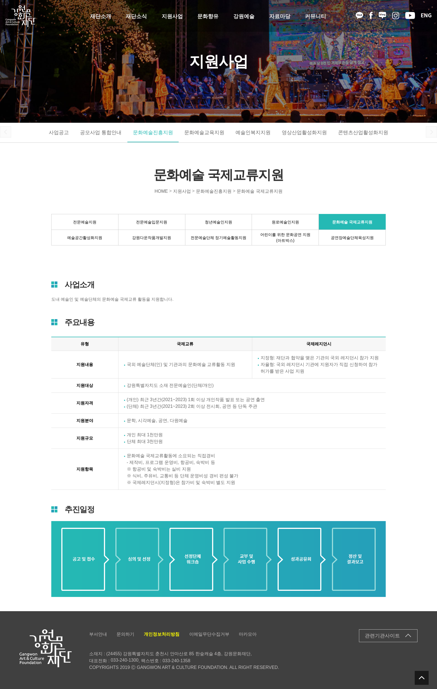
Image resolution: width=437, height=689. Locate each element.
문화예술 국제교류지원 (259, 191)
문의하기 (125, 634)
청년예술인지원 (218, 222)
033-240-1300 (125, 660)
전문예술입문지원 (151, 222)
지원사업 (172, 16)
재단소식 (136, 16)
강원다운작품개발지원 (151, 237)
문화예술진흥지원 (153, 132)
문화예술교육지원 (204, 132)
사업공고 (59, 132)
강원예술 (243, 16)
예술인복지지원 (253, 132)
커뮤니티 (315, 16)
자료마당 (279, 16)
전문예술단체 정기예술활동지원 (218, 237)
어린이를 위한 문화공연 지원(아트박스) (285, 237)
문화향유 (208, 16)
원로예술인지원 (285, 222)
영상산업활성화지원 (304, 132)
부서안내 (98, 634)
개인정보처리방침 (161, 634)
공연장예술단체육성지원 (352, 237)
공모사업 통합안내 (101, 132)
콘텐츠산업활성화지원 (363, 132)
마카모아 (248, 634)
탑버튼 (422, 678)
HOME (161, 191)
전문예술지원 (84, 222)
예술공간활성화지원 (84, 237)
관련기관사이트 (382, 636)
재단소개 (100, 16)
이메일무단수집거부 (209, 634)
